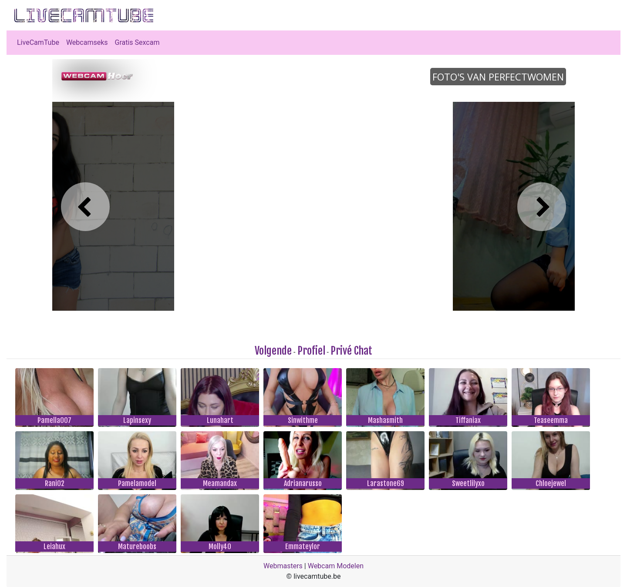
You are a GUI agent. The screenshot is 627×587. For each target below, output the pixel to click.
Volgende (273, 350)
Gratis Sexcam (137, 42)
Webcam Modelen (336, 566)
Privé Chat (351, 350)
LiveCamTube (38, 42)
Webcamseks (87, 42)
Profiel (311, 350)
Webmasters (283, 566)
